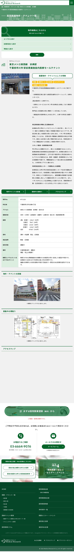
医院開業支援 (43, 489)
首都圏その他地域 (8, 510)
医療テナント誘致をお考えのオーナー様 (14, 519)
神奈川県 (5, 501)
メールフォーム (55, 447)
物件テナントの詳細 (15, 192)
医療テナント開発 (8, 516)
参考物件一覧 (43, 510)
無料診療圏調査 (44, 493)
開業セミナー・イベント (47, 516)
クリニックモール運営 (9, 522)
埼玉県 (5, 504)
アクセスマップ (64, 192)
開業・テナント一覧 (9, 495)
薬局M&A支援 (43, 528)
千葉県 (5, 507)
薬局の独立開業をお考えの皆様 (20, 468)
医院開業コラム (7, 528)
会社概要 (38, 541)
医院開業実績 (43, 504)
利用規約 (56, 533)
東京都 (5, 499)
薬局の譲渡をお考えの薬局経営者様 (19, 474)
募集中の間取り (40, 192)
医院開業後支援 (44, 498)
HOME (4, 489)
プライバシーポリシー (46, 533)
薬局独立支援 (43, 522)
